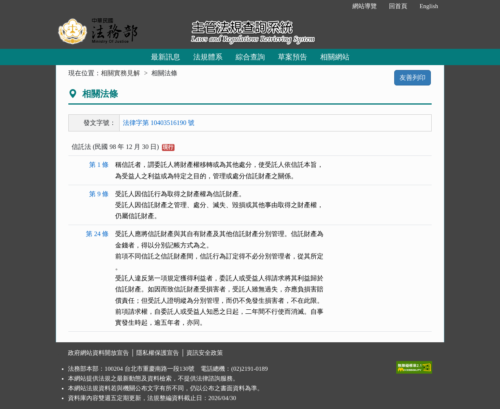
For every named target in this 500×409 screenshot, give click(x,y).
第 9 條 (99, 193)
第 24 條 (97, 233)
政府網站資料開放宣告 (98, 353)
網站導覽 (364, 6)
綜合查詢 (250, 57)
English (428, 6)
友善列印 (413, 77)
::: (338, 6)
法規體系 (208, 57)
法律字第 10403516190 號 (158, 122)
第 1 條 (99, 164)
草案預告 (292, 57)
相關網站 (334, 57)
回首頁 (398, 6)
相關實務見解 (120, 73)
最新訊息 (165, 57)
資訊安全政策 (204, 353)
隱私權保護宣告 (157, 353)
